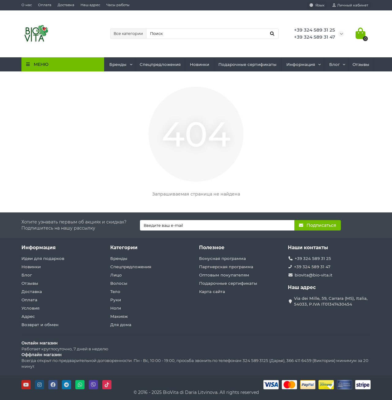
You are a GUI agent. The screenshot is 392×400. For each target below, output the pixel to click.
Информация (300, 64)
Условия (30, 308)
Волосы (118, 283)
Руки (115, 299)
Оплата (44, 5)
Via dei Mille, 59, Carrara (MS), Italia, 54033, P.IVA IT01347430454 (331, 301)
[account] (350, 5)
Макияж (119, 316)
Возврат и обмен (39, 324)
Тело (115, 291)
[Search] (212, 34)
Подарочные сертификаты (247, 64)
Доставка (66, 5)
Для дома (120, 324)
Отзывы (360, 64)
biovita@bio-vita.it (314, 274)
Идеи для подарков (42, 258)
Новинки (199, 64)
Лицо (116, 274)
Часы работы (118, 5)
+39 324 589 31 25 (313, 258)
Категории (124, 247)
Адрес (28, 316)
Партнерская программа (226, 266)
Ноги (115, 308)
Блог (334, 64)
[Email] (217, 225)
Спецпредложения (160, 64)
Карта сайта (212, 291)
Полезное (211, 247)
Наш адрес (90, 5)
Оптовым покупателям (224, 274)
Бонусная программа (222, 258)
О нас (26, 5)
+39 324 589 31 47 (312, 266)
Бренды (117, 64)
